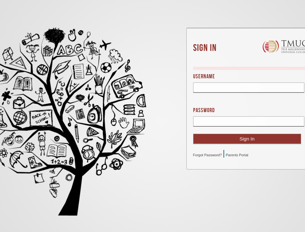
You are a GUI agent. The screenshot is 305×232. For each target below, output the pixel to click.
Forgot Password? (207, 155)
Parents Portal (237, 155)
